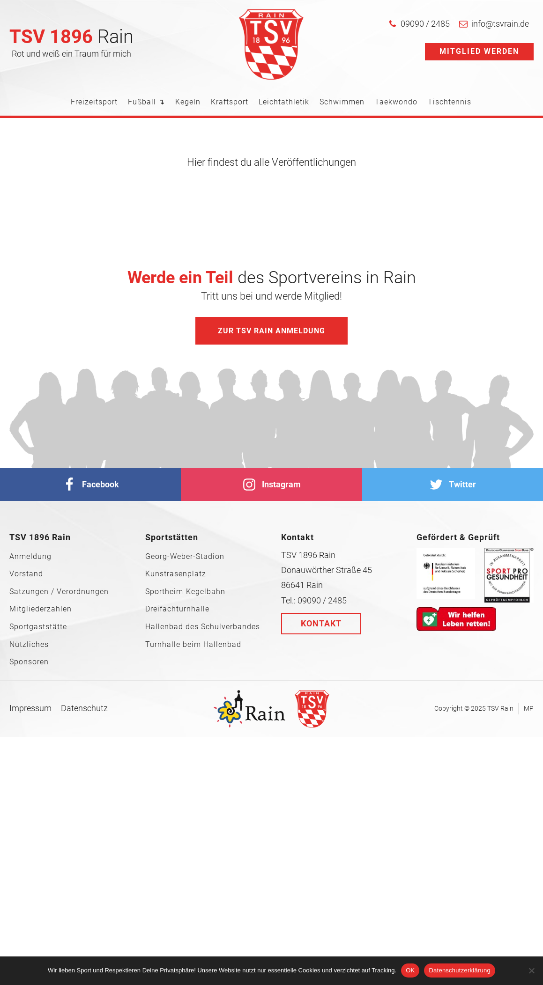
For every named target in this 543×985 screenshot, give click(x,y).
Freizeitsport (94, 101)
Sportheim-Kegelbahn (185, 592)
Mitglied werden (479, 51)
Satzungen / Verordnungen (59, 592)
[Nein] (531, 970)
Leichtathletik (284, 101)
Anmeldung (30, 556)
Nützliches (29, 644)
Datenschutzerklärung (459, 970)
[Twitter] (452, 484)
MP (529, 708)
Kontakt (321, 623)
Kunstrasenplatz (175, 574)
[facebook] (90, 484)
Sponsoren (29, 662)
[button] (419, 24)
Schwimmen (342, 101)
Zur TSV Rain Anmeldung (271, 330)
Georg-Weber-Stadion (184, 556)
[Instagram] (271, 484)
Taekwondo (396, 101)
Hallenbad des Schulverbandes (202, 627)
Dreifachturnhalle (177, 609)
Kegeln (188, 101)
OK (410, 970)
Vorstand (26, 574)
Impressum (30, 708)
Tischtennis (449, 101)
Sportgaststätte (38, 627)
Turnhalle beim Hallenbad (193, 644)
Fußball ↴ (146, 101)
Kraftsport (229, 101)
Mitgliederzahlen (40, 609)
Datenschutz (84, 708)
